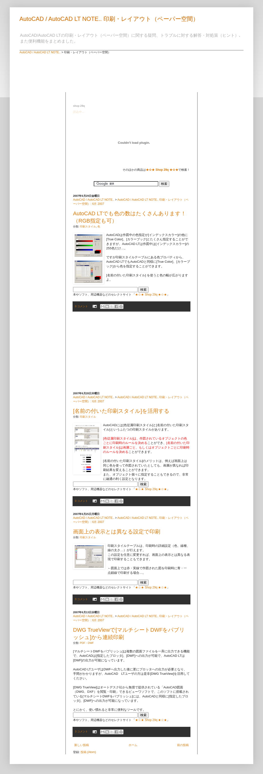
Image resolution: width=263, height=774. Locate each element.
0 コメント (81, 306)
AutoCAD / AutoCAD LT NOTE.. (40, 52)
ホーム (133, 745)
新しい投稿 (81, 745)
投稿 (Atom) (88, 752)
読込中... (78, 112)
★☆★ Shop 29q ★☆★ (151, 294)
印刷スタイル (88, 226)
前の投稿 (183, 745)
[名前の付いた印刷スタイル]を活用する (121, 411)
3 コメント (81, 731)
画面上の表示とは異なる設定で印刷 (116, 532)
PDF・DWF (87, 642)
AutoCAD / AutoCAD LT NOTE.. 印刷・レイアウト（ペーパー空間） (109, 19)
